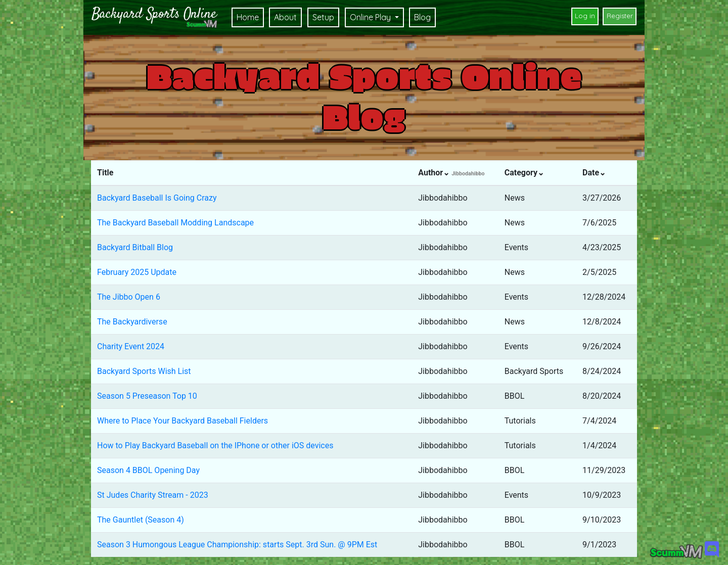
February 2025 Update (136, 272)
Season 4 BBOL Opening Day (148, 470)
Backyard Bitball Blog (135, 247)
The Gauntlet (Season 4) (140, 520)
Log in (585, 16)
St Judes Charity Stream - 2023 (152, 495)
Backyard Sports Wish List (144, 371)
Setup (323, 17)
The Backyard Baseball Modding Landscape (175, 222)
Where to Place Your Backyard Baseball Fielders (182, 421)
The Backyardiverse (132, 321)
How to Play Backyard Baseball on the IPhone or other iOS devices (215, 445)
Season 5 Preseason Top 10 (147, 396)
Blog (422, 17)
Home (248, 17)
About (285, 17)
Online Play (371, 17)
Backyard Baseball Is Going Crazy (156, 198)
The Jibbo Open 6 (128, 297)
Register (620, 16)
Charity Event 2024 (130, 346)
